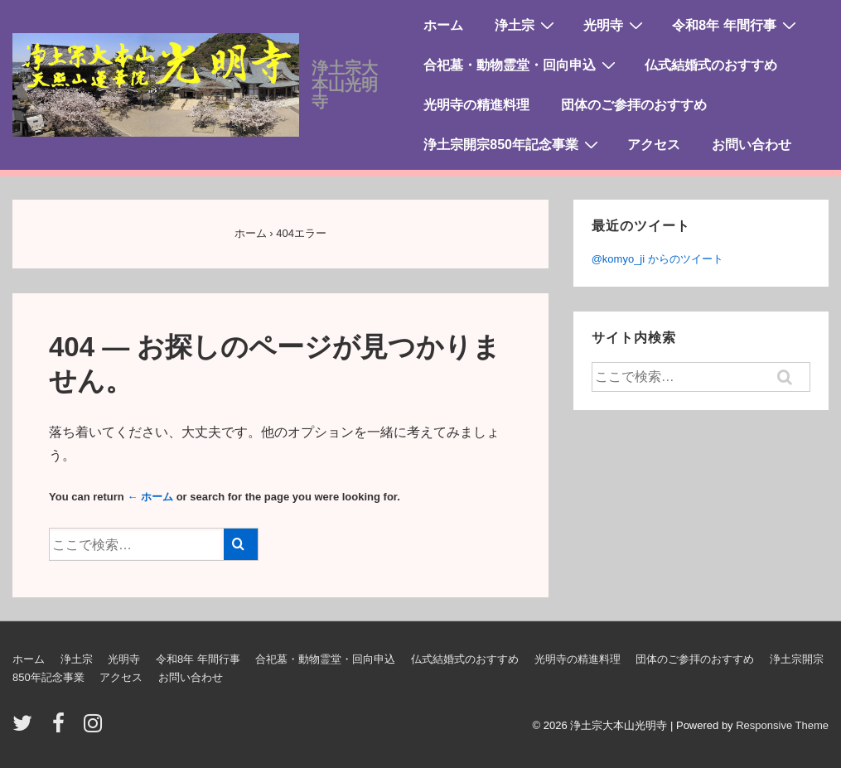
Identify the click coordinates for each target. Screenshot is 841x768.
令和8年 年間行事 (736, 24)
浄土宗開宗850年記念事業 (512, 144)
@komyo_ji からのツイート (657, 259)
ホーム (443, 25)
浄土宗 (526, 24)
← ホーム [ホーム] (150, 496)
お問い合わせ (751, 145)
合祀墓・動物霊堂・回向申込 (521, 64)
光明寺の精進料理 (476, 105)
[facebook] (62, 728)
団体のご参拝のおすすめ (634, 105)
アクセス (653, 145)
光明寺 (615, 24)
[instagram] (95, 728)
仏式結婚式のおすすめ (711, 65)
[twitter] (26, 728)
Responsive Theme (782, 725)
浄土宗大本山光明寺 (345, 84)
